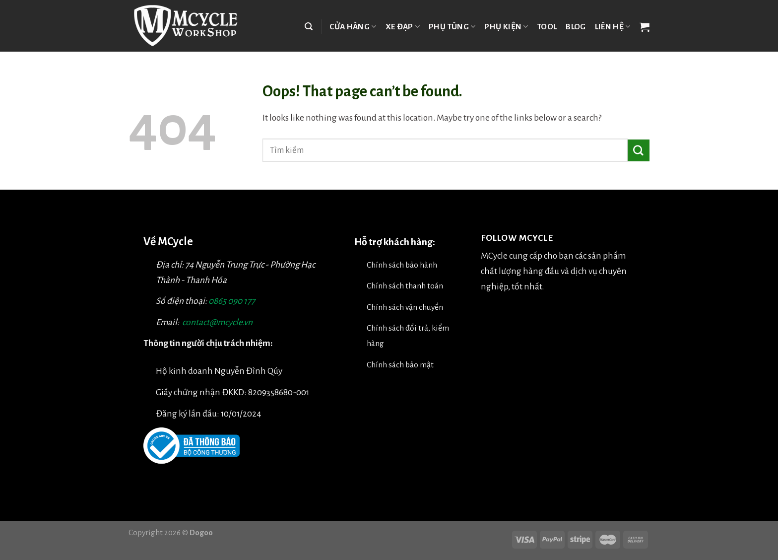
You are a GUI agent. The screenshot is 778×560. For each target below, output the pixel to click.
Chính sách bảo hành (402, 265)
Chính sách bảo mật (400, 364)
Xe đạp (403, 26)
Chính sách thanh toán (405, 285)
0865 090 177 (231, 301)
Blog (575, 26)
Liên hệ (613, 26)
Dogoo (201, 532)
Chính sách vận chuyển (405, 307)
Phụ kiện (506, 26)
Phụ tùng (452, 26)
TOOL (547, 26)
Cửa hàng (352, 26)
